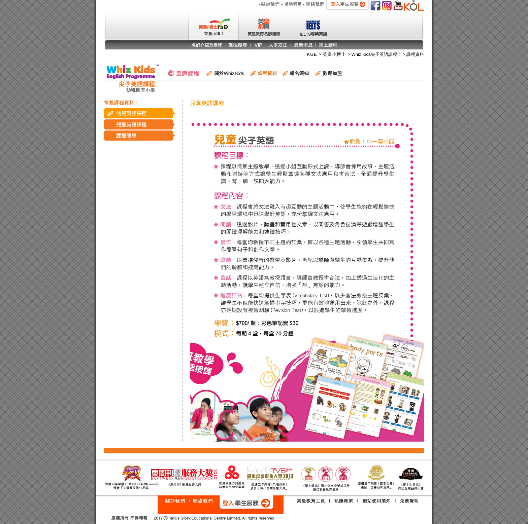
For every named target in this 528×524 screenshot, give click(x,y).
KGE (313, 54)
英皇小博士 (335, 54)
